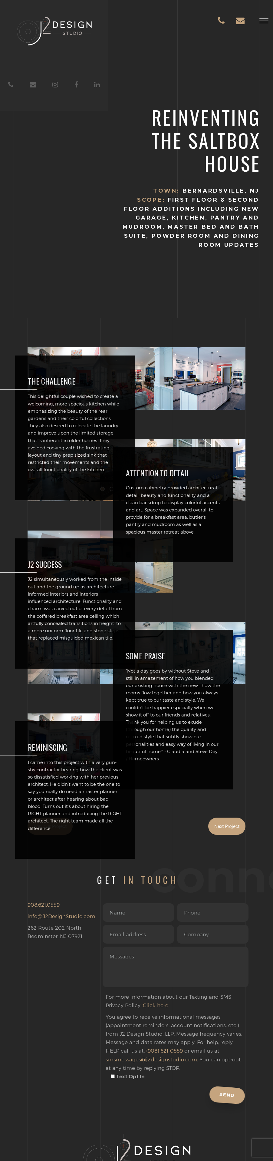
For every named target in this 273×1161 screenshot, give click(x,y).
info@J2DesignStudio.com (61, 916)
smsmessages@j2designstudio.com (151, 1059)
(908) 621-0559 (164, 1050)
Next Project (226, 826)
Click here (155, 1005)
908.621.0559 (44, 904)
